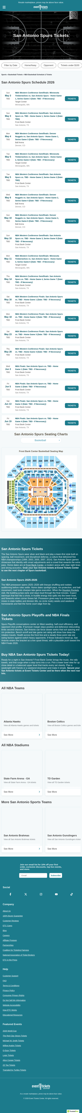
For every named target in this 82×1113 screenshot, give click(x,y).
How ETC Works (10, 1010)
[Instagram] (41, 895)
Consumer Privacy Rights (13, 995)
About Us (7, 911)
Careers (6, 935)
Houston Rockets (70, 590)
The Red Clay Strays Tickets (15, 1036)
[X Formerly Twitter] (25, 895)
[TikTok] (71, 895)
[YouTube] (56, 895)
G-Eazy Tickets (9, 1050)
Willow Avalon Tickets (12, 1045)
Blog (5, 930)
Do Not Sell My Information (14, 1000)
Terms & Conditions (11, 986)
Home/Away (30, 65)
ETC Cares (7, 926)
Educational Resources (12, 1015)
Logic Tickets (8, 1055)
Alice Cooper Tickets (11, 1060)
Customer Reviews (11, 921)
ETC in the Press (10, 960)
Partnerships (8, 945)
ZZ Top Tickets (9, 1065)
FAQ (5, 981)
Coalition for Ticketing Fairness (16, 950)
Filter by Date (10, 65)
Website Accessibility (11, 1005)
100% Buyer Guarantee (13, 916)
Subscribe (56, 875)
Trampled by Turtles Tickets (14, 1070)
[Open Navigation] (4, 7)
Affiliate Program (10, 940)
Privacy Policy (9, 990)
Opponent (48, 65)
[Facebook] (10, 895)
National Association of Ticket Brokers (19, 955)
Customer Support (10, 976)
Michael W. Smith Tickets (13, 1041)
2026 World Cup (10, 1031)
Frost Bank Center (34, 565)
